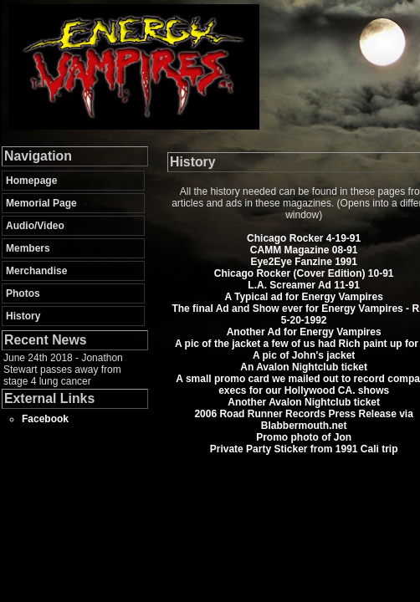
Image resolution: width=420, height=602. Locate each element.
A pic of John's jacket (304, 355)
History (23, 316)
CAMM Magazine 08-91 (304, 250)
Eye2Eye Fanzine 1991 (303, 262)
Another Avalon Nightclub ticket (304, 402)
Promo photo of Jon (303, 437)
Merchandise (36, 271)
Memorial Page (41, 203)
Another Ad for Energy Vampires (304, 332)
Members (28, 248)
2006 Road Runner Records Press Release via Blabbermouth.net (303, 419)
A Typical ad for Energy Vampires (303, 297)
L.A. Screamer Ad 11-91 (304, 285)
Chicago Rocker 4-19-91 (304, 238)
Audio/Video (35, 226)
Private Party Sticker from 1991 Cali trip (304, 449)
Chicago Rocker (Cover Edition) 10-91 (304, 273)
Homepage (31, 180)
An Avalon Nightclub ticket (303, 367)
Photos (23, 293)
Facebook (45, 419)
